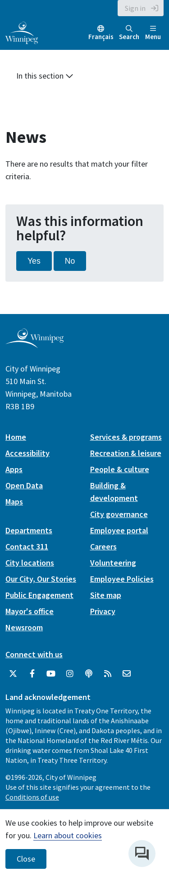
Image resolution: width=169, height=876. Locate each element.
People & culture (119, 469)
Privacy (102, 611)
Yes (34, 261)
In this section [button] (44, 76)
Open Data (24, 485)
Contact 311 (26, 546)
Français (101, 36)
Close (26, 859)
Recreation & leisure (125, 453)
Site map (105, 595)
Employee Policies (122, 579)
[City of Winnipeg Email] (126, 673)
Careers (103, 546)
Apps (14, 469)
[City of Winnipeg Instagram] (70, 673)
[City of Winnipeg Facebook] (32, 673)
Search (129, 33)
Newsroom (24, 627)
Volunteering (113, 562)
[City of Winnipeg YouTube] (51, 673)
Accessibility (27, 453)
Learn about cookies (67, 835)
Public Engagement (39, 595)
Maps (14, 501)
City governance (119, 514)
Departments (28, 530)
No (70, 261)
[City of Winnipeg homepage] (34, 344)
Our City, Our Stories (40, 579)
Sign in (135, 8)
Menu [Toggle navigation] (153, 33)
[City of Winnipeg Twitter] (13, 673)
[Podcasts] (88, 673)
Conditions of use (32, 796)
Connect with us (34, 654)
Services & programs (126, 437)
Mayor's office (29, 611)
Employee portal (119, 530)
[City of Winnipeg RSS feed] (107, 673)
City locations (29, 562)
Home (15, 437)
